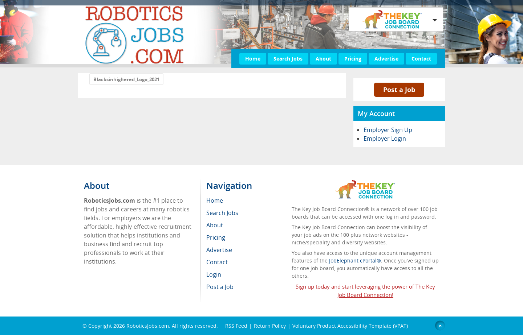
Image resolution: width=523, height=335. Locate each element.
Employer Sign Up (388, 130)
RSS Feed (236, 325)
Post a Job (399, 89)
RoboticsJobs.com (147, 325)
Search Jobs (288, 58)
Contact (421, 58)
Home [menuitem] (214, 200)
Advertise (386, 58)
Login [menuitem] (213, 274)
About (323, 58)
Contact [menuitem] (217, 262)
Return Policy (270, 325)
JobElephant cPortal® (355, 260)
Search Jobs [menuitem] (222, 213)
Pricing (352, 58)
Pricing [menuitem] (215, 237)
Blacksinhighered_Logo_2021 (126, 79)
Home (252, 58)
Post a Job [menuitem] (220, 287)
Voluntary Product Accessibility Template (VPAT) (350, 325)
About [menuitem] (214, 225)
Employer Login (385, 138)
